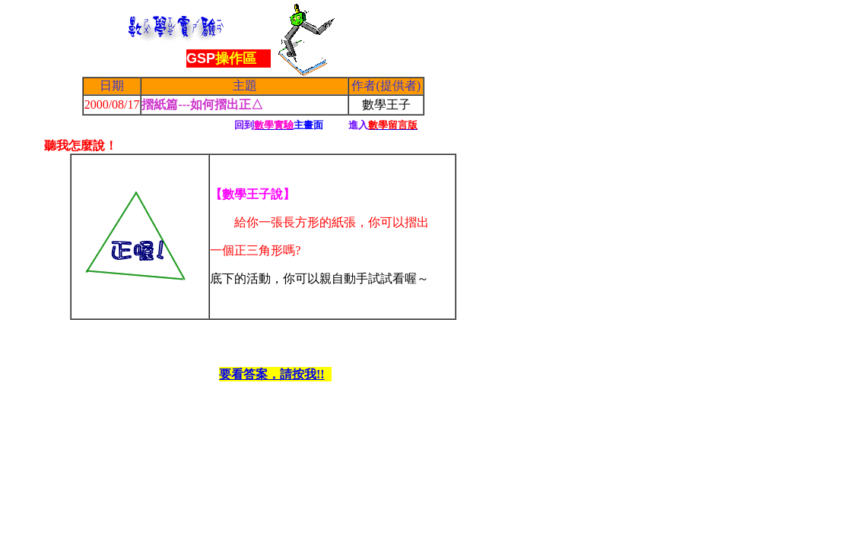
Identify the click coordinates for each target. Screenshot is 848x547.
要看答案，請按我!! (272, 374)
